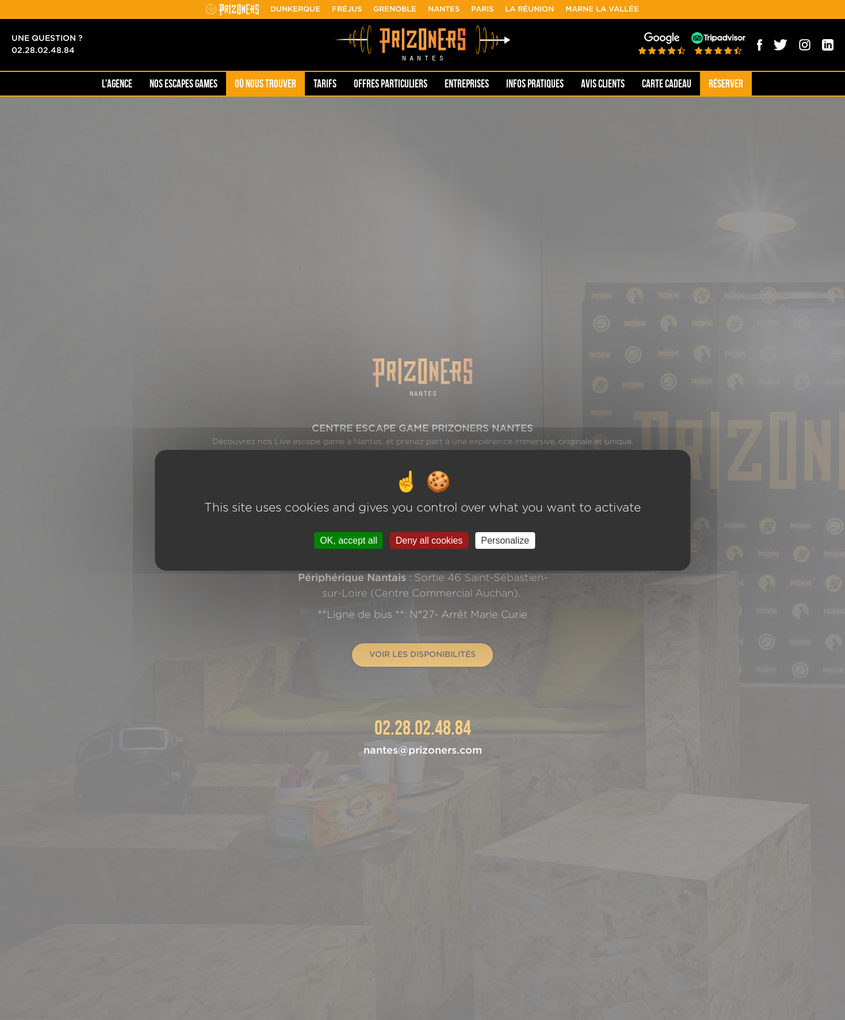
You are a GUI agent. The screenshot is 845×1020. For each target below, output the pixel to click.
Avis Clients (603, 84)
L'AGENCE (117, 84)
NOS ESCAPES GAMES (183, 84)
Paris (482, 9)
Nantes (444, 9)
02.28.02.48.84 (43, 51)
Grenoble (394, 9)
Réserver (726, 84)
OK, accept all (348, 540)
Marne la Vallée (602, 9)
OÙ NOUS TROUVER (265, 84)
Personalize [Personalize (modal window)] (505, 540)
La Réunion (529, 9)
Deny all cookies (429, 540)
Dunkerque (295, 9)
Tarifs (325, 84)
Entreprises (467, 84)
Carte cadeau (666, 84)
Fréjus (347, 9)
